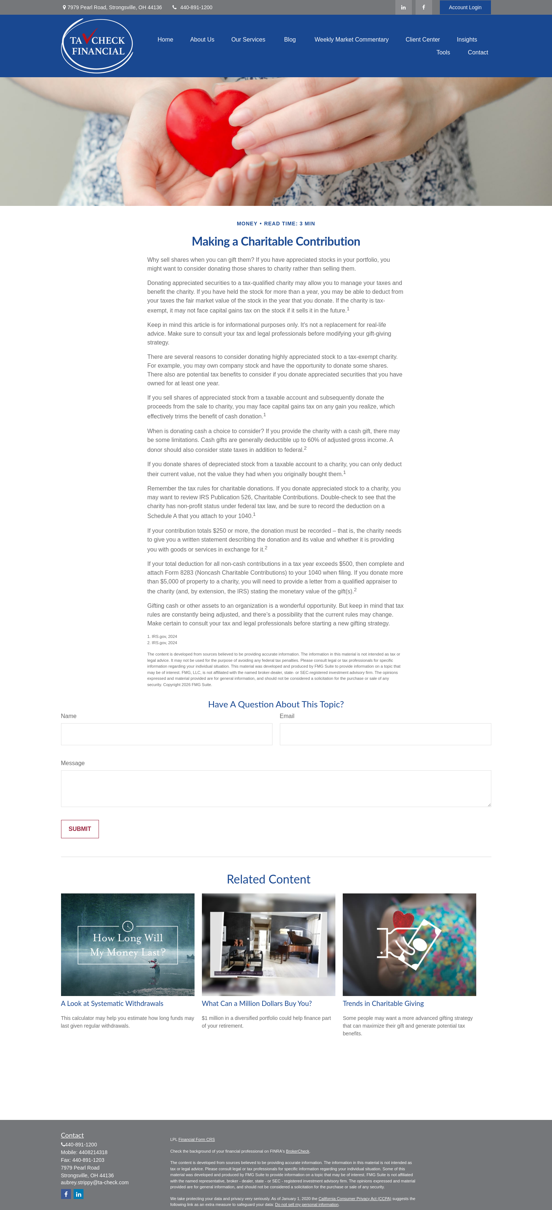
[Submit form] (80, 829)
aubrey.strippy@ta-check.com (95, 1182)
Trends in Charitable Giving (383, 1003)
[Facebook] (424, 7)
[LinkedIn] (403, 7)
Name (69, 716)
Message (73, 763)
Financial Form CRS (196, 1139)
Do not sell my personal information (306, 1204)
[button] (165, 39)
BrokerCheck (298, 1151)
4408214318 (93, 1152)
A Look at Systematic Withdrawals (112, 1003)
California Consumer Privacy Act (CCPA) (354, 1198)
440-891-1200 (191, 7)
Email (287, 716)
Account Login (465, 7)
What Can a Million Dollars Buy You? (257, 1003)
